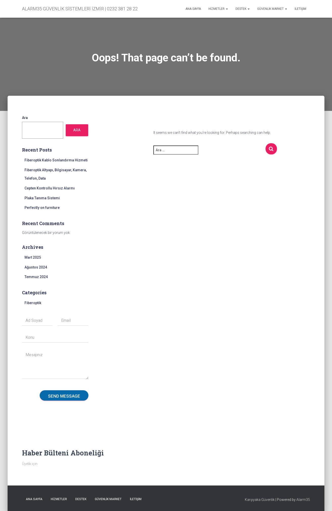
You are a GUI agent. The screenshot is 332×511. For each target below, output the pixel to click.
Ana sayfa (193, 9)
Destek (242, 9)
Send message (64, 396)
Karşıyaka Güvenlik (260, 500)
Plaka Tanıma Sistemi (42, 198)
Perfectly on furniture (42, 208)
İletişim (300, 9)
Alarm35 (303, 500)
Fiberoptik (33, 303)
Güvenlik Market (272, 9)
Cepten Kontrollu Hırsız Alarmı (50, 188)
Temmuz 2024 (36, 277)
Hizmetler (218, 9)
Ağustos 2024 (36, 267)
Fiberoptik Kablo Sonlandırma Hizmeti (56, 160)
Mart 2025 (33, 257)
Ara (25, 118)
